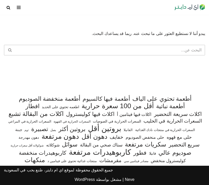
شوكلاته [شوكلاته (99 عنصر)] (53, 145)
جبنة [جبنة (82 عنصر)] (18, 130)
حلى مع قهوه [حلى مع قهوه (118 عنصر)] (179, 137)
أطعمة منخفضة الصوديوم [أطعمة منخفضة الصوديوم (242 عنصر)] (49, 99)
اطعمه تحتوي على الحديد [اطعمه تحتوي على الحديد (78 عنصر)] (60, 107)
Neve (129, 179)
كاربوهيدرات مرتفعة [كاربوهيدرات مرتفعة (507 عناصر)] (100, 152)
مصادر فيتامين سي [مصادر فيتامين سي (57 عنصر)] (136, 161)
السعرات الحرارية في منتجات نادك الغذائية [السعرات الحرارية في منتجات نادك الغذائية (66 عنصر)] (165, 130)
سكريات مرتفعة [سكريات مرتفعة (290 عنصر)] (145, 144)
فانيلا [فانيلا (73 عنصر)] (152, 153)
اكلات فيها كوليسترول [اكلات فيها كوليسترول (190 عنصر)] (90, 114)
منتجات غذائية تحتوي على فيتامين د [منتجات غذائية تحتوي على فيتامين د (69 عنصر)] (72, 161)
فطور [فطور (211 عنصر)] (140, 153)
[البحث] (8, 8)
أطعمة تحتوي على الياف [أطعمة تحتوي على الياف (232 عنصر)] (161, 99)
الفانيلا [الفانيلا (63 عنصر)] (128, 130)
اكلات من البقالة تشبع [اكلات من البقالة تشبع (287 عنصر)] (36, 113)
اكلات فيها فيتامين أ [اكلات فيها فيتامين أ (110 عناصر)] (134, 114)
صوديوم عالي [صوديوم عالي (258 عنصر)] (174, 153)
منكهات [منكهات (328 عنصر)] (35, 160)
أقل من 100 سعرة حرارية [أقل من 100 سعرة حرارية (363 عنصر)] (118, 106)
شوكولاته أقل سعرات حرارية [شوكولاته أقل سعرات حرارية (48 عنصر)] (27, 145)
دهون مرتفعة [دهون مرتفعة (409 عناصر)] (60, 136)
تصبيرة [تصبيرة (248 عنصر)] (39, 129)
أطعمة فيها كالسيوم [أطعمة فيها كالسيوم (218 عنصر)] (106, 99)
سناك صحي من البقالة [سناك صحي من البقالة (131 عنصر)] (101, 144)
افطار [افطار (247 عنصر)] (32, 106)
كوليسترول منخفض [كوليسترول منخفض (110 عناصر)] (168, 160)
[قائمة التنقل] (19, 7)
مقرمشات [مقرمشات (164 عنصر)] (110, 160)
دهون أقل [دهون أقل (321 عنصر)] (94, 136)
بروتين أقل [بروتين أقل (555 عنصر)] (104, 128)
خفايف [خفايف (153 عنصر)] (116, 137)
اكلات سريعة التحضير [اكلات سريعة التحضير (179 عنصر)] (178, 114)
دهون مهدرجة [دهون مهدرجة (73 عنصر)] (29, 137)
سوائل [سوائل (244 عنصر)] (69, 144)
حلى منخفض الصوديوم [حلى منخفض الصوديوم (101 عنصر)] (145, 137)
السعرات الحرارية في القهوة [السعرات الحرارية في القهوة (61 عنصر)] (72, 121)
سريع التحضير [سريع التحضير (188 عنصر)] (184, 144)
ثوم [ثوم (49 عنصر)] (27, 130)
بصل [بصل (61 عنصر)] (53, 130)
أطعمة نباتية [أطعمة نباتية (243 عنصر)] (170, 106)
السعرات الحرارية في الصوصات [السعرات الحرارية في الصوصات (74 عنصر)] (117, 121)
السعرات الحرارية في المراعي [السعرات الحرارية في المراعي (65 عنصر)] (29, 121)
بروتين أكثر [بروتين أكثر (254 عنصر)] (72, 129)
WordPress (85, 179)
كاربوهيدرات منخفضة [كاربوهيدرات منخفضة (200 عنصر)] (42, 153)
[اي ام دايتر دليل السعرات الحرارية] (189, 7)
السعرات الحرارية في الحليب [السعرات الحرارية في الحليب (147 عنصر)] (172, 121)
